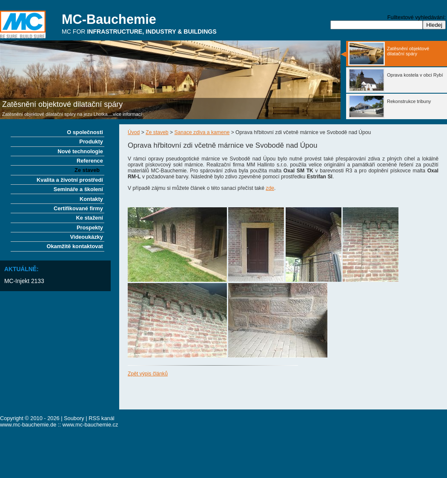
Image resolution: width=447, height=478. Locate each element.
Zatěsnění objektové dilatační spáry (62, 104)
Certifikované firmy (78, 208)
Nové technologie (80, 151)
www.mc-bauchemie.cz (90, 424)
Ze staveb (157, 132)
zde (270, 188)
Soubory (74, 418)
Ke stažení (89, 218)
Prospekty (90, 227)
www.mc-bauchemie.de (28, 424)
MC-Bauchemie (109, 19)
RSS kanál (101, 418)
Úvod (134, 132)
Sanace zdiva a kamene (202, 132)
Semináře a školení (78, 189)
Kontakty (91, 199)
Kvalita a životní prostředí (70, 180)
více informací (127, 114)
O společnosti (85, 132)
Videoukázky (86, 237)
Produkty (91, 141)
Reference (90, 160)
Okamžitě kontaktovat (75, 246)
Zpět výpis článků (148, 374)
